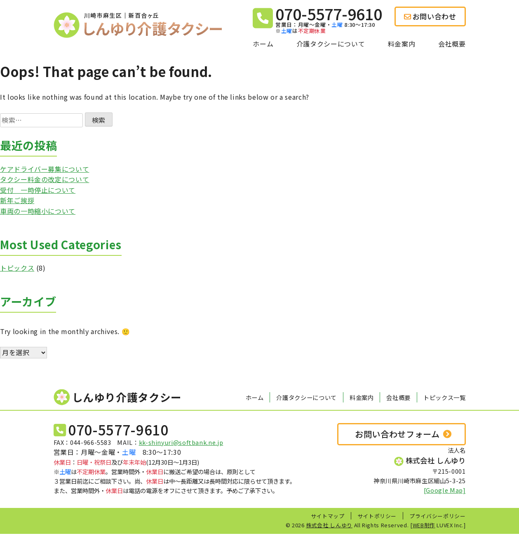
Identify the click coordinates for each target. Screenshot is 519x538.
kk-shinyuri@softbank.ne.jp (181, 442)
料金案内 (402, 44)
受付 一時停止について (37, 190)
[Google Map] (445, 490)
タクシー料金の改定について (44, 179)
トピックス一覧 (444, 397)
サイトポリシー (377, 516)
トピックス (17, 268)
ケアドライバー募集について (44, 169)
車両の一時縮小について (37, 211)
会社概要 (452, 44)
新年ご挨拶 (17, 200)
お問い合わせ (430, 16)
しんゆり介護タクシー (118, 397)
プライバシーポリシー (437, 516)
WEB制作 (424, 525)
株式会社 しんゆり (329, 525)
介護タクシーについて (330, 44)
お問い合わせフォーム (397, 434)
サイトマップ (328, 516)
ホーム (263, 44)
